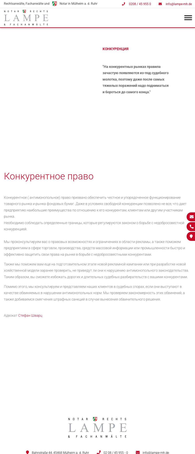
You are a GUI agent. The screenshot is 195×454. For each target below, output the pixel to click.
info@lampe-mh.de (179, 4)
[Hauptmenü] (188, 18)
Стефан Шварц (30, 315)
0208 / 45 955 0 (140, 4)
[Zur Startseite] (26, 24)
